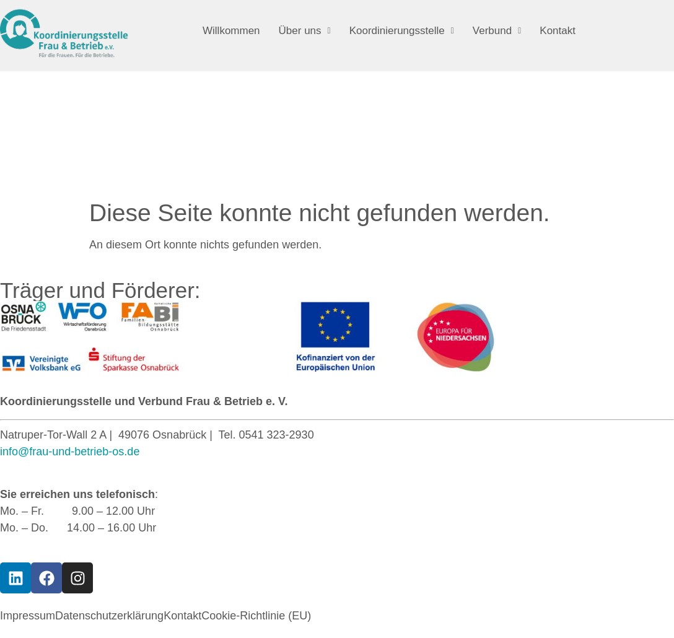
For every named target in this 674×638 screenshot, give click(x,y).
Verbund (497, 31)
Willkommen (231, 31)
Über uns (305, 31)
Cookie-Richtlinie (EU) (256, 615)
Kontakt (558, 31)
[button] (304, 30)
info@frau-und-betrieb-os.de (69, 451)
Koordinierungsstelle (401, 31)
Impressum (27, 615)
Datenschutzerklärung (109, 615)
